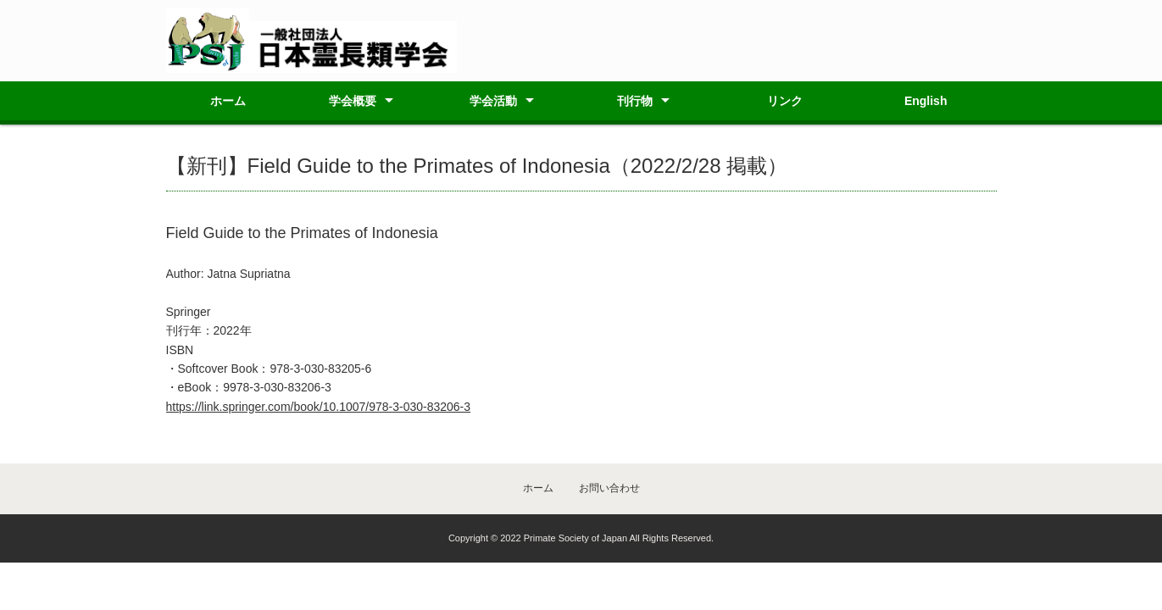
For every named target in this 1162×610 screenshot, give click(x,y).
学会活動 (493, 101)
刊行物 (635, 101)
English (926, 101)
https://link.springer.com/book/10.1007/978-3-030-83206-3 (318, 406)
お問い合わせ (609, 488)
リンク (785, 101)
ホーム (228, 101)
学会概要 (352, 101)
